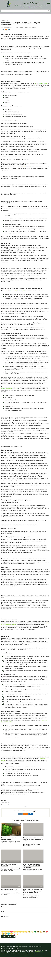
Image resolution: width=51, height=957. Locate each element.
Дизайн (21, 27)
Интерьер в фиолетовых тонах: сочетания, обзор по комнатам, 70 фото (33, 839)
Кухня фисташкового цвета (9, 889)
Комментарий (4, 916)
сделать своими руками (41, 83)
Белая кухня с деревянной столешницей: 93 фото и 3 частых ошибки (31, 866)
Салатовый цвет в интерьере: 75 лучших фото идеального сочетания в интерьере (32, 891)
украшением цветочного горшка (9, 388)
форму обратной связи (31, 953)
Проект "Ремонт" (31, 3)
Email (2, 911)
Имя (2, 906)
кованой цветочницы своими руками (15, 290)
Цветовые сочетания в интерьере (8, 865)
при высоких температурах (8, 310)
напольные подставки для (26, 166)
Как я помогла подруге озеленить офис (8, 838)
